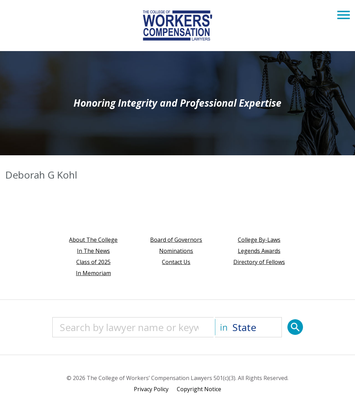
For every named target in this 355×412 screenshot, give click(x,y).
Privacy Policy (151, 389)
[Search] (295, 327)
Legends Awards (259, 251)
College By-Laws (259, 240)
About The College (93, 240)
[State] (248, 327)
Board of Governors (176, 240)
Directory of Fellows (259, 262)
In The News (93, 251)
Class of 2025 (93, 262)
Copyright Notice (199, 389)
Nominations (176, 251)
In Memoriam (93, 273)
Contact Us (176, 262)
